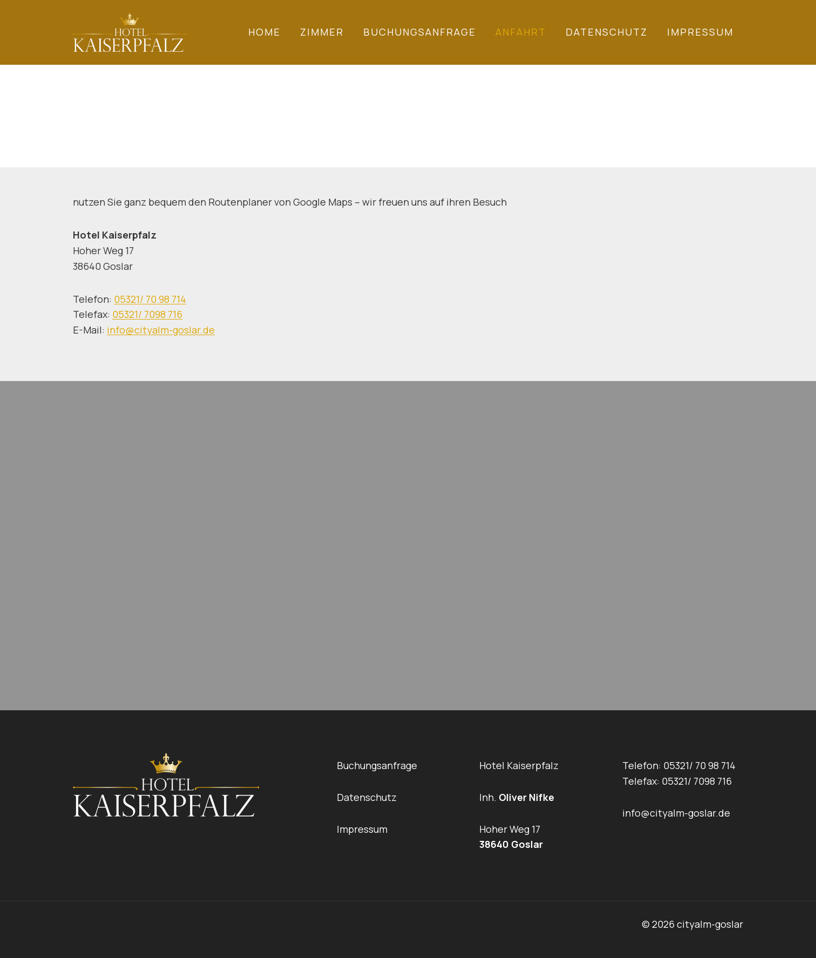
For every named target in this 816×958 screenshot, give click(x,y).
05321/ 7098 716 (147, 314)
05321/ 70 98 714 (150, 299)
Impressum (700, 31)
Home (264, 31)
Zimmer (322, 31)
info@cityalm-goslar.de (161, 329)
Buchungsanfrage (419, 31)
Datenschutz (607, 31)
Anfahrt (520, 31)
